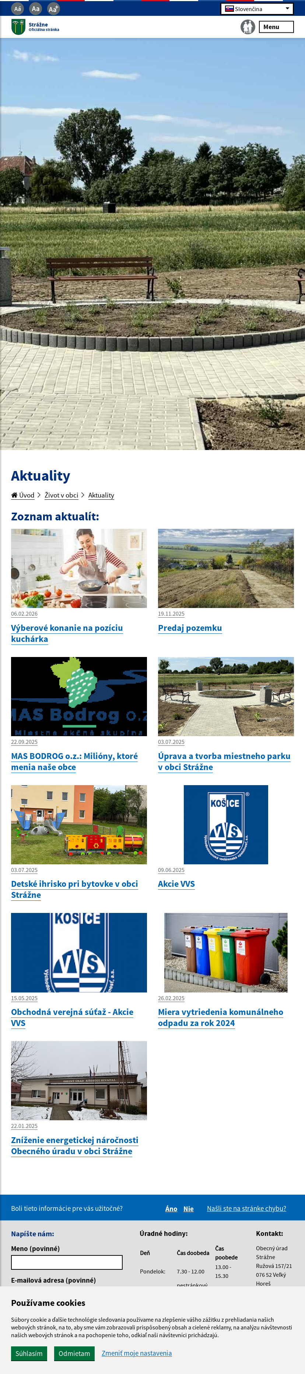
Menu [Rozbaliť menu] (276, 26)
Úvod (23, 495)
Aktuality (101, 495)
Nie (189, 1208)
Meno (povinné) (35, 1248)
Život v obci (61, 495)
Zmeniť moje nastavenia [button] (137, 1353)
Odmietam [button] (74, 1353)
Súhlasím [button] (29, 1353)
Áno (172, 1208)
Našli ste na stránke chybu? (246, 1208)
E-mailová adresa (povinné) (53, 1280)
